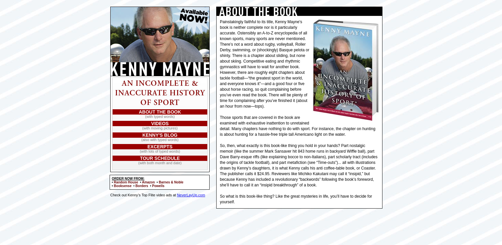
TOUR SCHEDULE (160, 158)
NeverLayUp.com (191, 195)
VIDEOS (160, 123)
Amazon (148, 182)
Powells (158, 186)
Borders (141, 186)
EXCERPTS (159, 146)
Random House (126, 182)
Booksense (122, 186)
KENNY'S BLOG (159, 135)
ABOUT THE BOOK (160, 112)
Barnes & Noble (171, 182)
